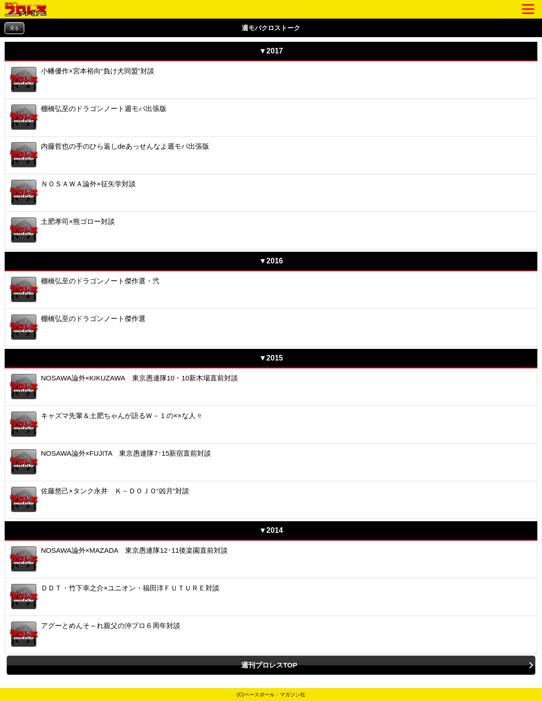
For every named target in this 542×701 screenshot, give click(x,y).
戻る (14, 28)
